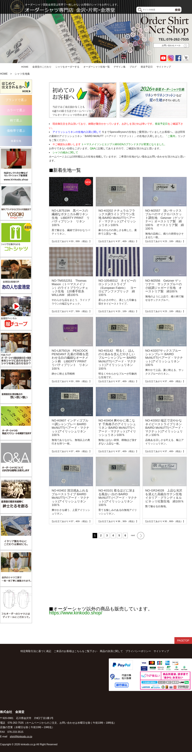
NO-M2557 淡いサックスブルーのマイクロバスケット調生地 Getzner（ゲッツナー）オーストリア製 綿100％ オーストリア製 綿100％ (164, 219)
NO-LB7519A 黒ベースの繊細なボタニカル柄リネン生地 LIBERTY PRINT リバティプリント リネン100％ (71, 218)
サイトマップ (163, 66)
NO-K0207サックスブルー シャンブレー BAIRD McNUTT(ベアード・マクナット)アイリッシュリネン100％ (164, 358)
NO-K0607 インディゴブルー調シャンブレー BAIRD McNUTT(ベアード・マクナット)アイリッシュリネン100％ (70, 428)
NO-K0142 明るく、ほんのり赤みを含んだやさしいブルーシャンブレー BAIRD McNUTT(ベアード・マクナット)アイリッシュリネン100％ (117, 359)
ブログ (133, 66)
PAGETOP (183, 640)
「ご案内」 (171, 136)
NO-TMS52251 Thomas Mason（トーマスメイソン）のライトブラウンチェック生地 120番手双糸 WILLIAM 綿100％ (70, 288)
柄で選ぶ (16, 120)
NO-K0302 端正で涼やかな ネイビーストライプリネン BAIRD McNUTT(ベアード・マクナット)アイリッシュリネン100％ (164, 428)
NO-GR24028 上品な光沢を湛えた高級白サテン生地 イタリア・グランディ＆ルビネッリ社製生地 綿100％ (165, 496)
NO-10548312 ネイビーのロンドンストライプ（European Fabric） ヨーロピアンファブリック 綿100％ (117, 288)
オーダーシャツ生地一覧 (96, 66)
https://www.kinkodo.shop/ (75, 612)
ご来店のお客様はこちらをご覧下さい (75, 651)
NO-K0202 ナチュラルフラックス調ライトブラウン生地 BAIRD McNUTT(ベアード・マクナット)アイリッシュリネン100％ (117, 218)
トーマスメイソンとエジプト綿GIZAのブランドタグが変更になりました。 (124, 144)
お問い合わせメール (171, 45)
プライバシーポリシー (138, 651)
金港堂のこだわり (42, 66)
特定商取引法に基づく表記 (35, 651)
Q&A (92, 148)
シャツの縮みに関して (65, 152)
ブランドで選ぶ (16, 100)
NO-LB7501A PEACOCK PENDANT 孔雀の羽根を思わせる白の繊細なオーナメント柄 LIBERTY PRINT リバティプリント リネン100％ (71, 359)
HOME (24, 66)
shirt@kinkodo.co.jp (21, 736)
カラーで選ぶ (16, 110)
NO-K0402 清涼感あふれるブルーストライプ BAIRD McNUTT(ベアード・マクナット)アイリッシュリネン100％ (70, 498)
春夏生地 (16, 141)
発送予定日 (147, 66)
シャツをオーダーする (67, 66)
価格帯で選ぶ (16, 130)
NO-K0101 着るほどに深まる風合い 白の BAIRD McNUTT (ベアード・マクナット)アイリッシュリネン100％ (117, 498)
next (137, 535)
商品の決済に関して (111, 651)
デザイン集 (120, 66)
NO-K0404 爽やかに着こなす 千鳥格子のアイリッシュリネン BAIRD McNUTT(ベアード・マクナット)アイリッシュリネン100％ (117, 428)
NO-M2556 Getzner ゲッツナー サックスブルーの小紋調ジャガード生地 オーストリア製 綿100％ (163, 286)
